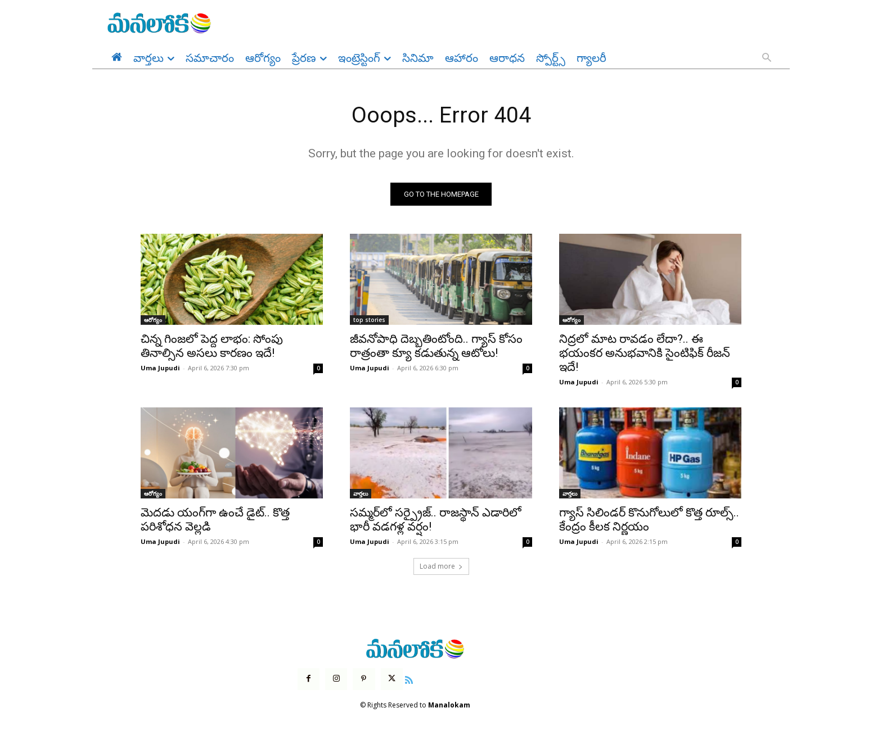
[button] (766, 58)
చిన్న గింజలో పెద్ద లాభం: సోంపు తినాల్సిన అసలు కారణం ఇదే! (212, 347)
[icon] (409, 679)
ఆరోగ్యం (153, 321)
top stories (369, 321)
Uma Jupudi (160, 369)
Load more (441, 567)
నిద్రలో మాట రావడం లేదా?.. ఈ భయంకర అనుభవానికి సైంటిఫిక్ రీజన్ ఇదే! (644, 354)
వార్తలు (360, 494)
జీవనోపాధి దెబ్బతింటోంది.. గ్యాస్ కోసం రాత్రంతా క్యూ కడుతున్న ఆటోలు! (436, 347)
